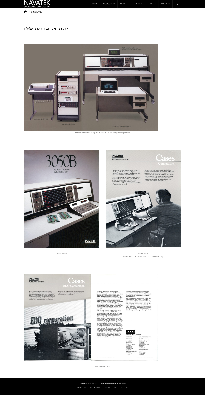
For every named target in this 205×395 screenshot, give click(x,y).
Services (124, 387)
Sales (116, 387)
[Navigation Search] (177, 4)
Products (88, 387)
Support (97, 387)
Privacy (114, 383)
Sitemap (122, 383)
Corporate (107, 387)
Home (79, 387)
